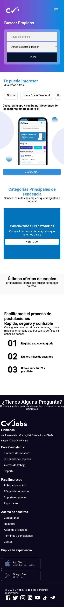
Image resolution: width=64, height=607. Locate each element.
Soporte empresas (15, 497)
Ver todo (32, 241)
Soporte (8, 471)
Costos (8, 541)
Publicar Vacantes (15, 485)
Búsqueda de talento (16, 491)
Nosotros (9, 523)
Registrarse (11, 503)
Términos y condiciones (18, 535)
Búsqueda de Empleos (17, 459)
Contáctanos (11, 517)
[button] (18, 10)
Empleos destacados (16, 453)
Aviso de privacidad (15, 529)
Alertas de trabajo (14, 465)
